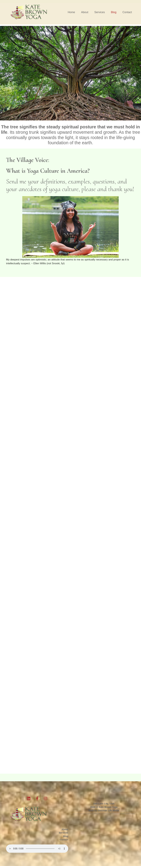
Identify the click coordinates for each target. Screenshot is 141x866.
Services (99, 12)
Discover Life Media (108, 810)
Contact (127, 12)
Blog (113, 12)
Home (71, 12)
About (84, 12)
